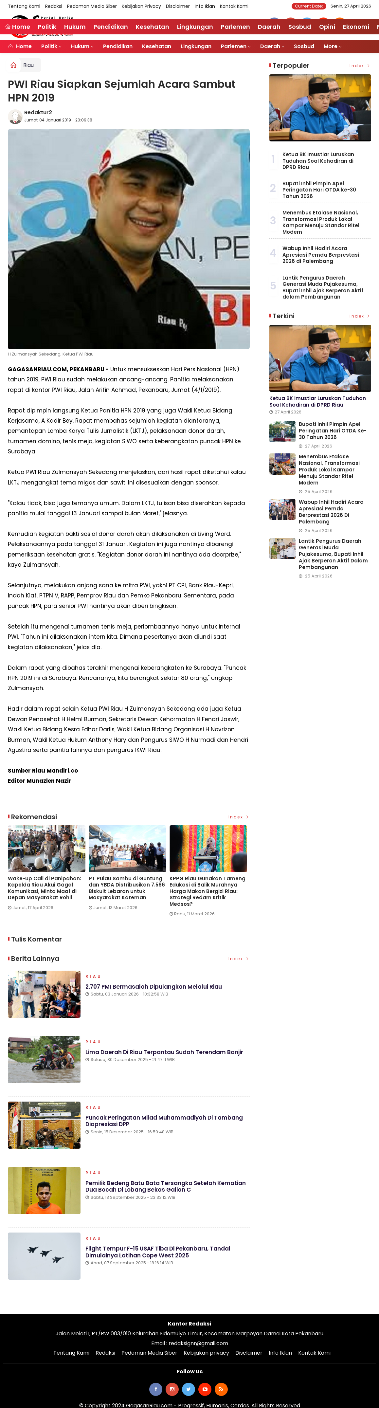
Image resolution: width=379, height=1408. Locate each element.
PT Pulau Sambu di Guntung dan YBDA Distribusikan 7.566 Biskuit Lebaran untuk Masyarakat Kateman (127, 888)
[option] (48, 870)
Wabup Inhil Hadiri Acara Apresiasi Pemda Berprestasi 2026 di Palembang (320, 255)
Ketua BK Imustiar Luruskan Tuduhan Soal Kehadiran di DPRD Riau (318, 161)
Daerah (270, 46)
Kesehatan (156, 46)
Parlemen (233, 46)
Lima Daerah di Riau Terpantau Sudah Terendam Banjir (164, 1052)
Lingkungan (196, 46)
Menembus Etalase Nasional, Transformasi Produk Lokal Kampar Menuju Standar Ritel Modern (320, 222)
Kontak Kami (234, 6)
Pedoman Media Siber (92, 6)
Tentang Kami (24, 6)
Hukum (80, 46)
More (330, 46)
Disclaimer (178, 6)
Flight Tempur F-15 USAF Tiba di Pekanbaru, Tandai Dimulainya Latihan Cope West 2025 (157, 1252)
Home (20, 46)
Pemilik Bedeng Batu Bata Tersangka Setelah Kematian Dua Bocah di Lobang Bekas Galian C (165, 1186)
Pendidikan (118, 46)
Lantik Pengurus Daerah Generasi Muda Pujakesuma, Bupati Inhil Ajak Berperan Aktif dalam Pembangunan (322, 287)
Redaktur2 (38, 112)
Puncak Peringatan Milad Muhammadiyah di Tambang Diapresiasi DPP (164, 1121)
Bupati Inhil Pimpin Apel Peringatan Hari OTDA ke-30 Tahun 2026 (319, 190)
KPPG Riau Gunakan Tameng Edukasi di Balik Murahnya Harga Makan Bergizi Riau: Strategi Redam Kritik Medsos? (207, 891)
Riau (28, 65)
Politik (49, 46)
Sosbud (304, 46)
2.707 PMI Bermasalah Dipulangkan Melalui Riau (153, 987)
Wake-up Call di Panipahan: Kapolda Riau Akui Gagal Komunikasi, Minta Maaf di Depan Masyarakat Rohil (44, 888)
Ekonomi (356, 27)
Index (239, 817)
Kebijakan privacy (141, 6)
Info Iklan (205, 6)
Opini (327, 27)
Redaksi (53, 6)
